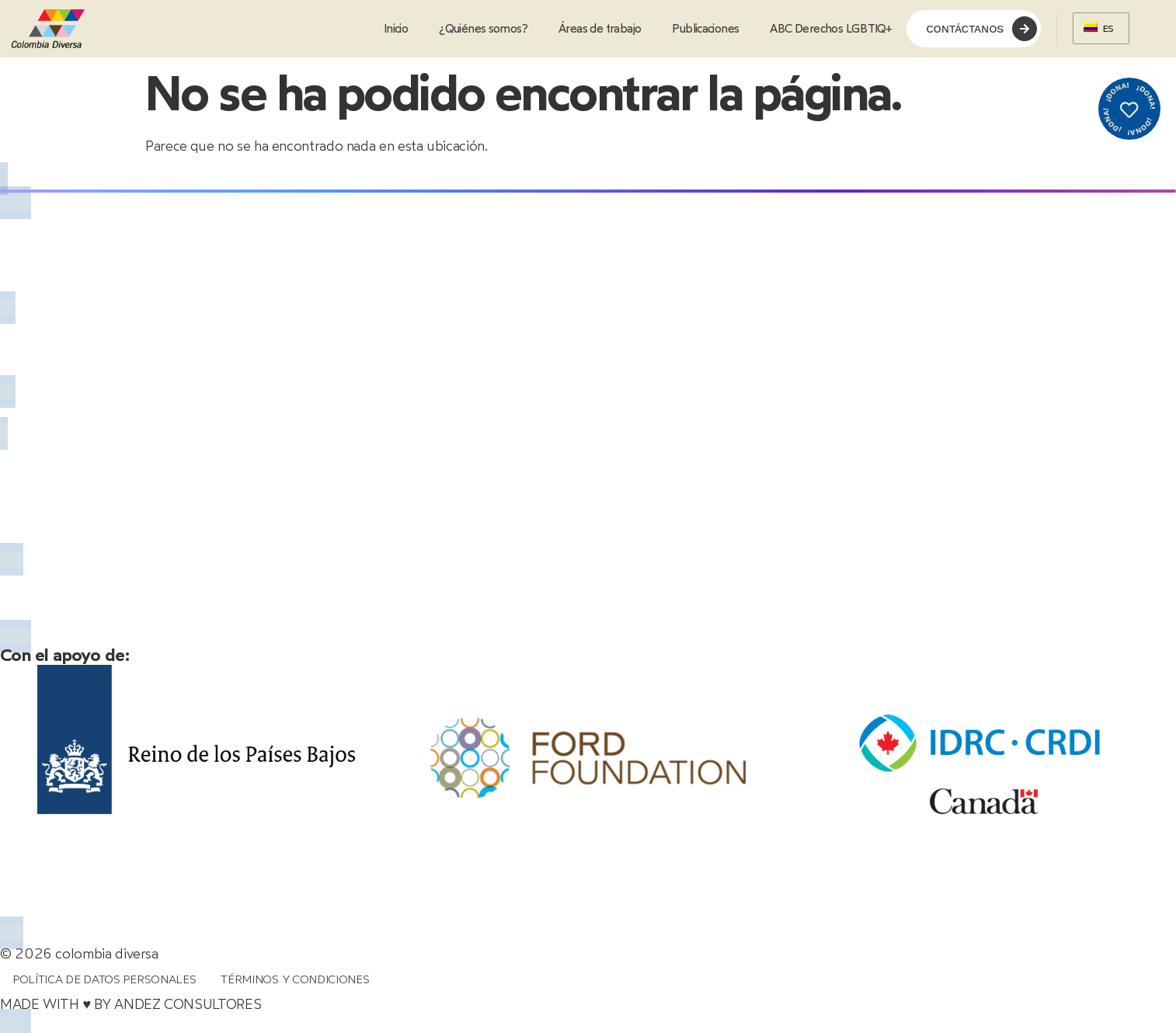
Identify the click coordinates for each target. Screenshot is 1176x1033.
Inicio (396, 29)
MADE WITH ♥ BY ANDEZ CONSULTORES (130, 1009)
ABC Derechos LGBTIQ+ (830, 29)
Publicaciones (705, 29)
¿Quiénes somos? (483, 29)
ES (1099, 28)
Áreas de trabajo (599, 29)
